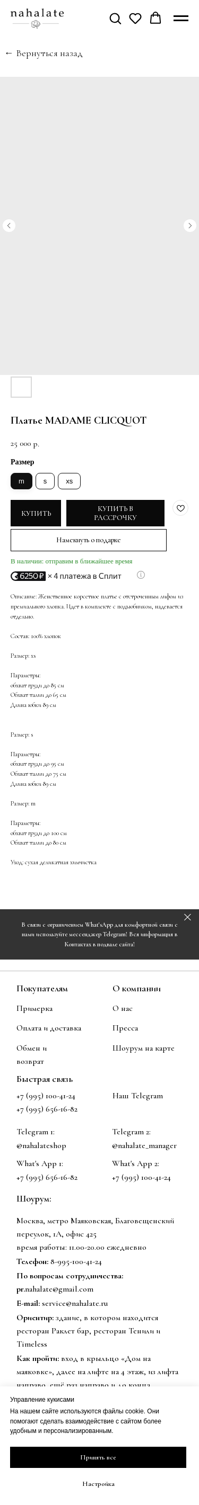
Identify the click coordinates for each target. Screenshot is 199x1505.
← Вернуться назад (43, 53)
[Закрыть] (187, 917)
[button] (115, 18)
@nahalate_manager (144, 1145)
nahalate (39, 1289)
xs (69, 481)
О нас (123, 1008)
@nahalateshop (41, 1145)
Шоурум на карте (144, 1048)
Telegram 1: (35, 1131)
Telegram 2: (131, 1131)
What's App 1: (39, 1163)
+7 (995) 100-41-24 (45, 1095)
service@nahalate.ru (75, 1303)
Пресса (125, 1028)
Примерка (34, 1008)
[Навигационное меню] (181, 18)
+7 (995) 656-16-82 (46, 1177)
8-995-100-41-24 (76, 1261)
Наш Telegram (138, 1095)
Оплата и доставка (48, 1028)
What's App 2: (135, 1163)
